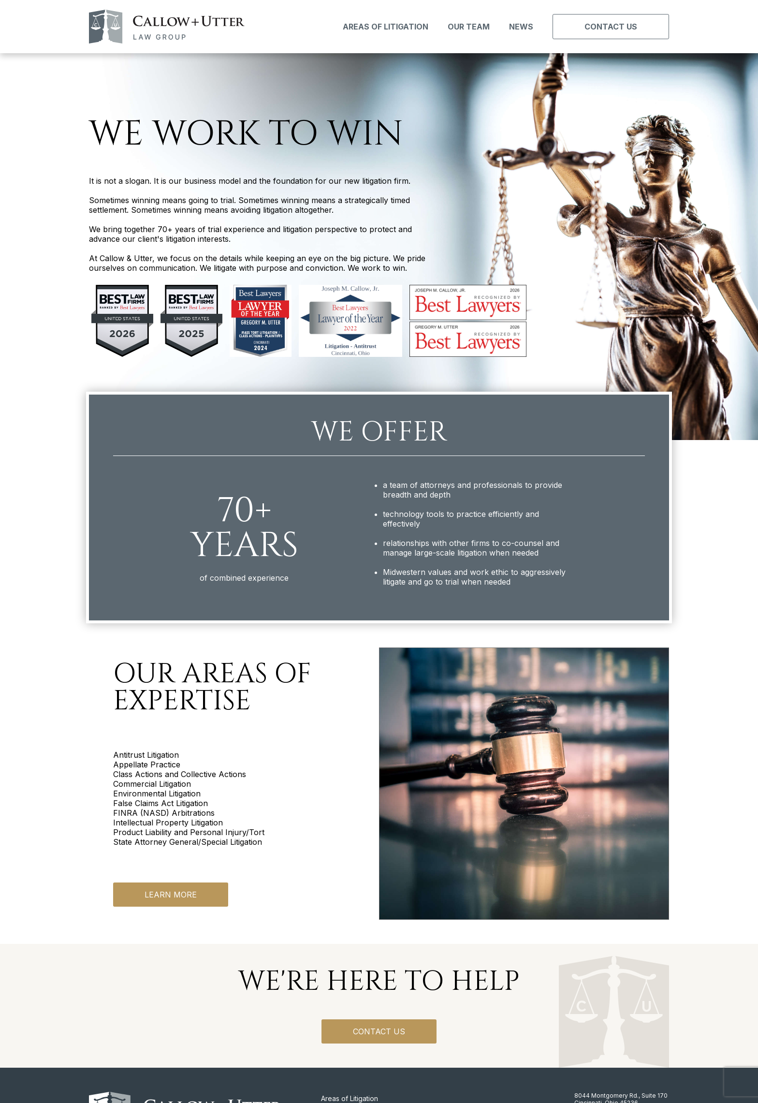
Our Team (469, 26)
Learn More (171, 894)
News (521, 26)
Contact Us (610, 26)
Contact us (379, 1031)
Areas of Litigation (385, 26)
